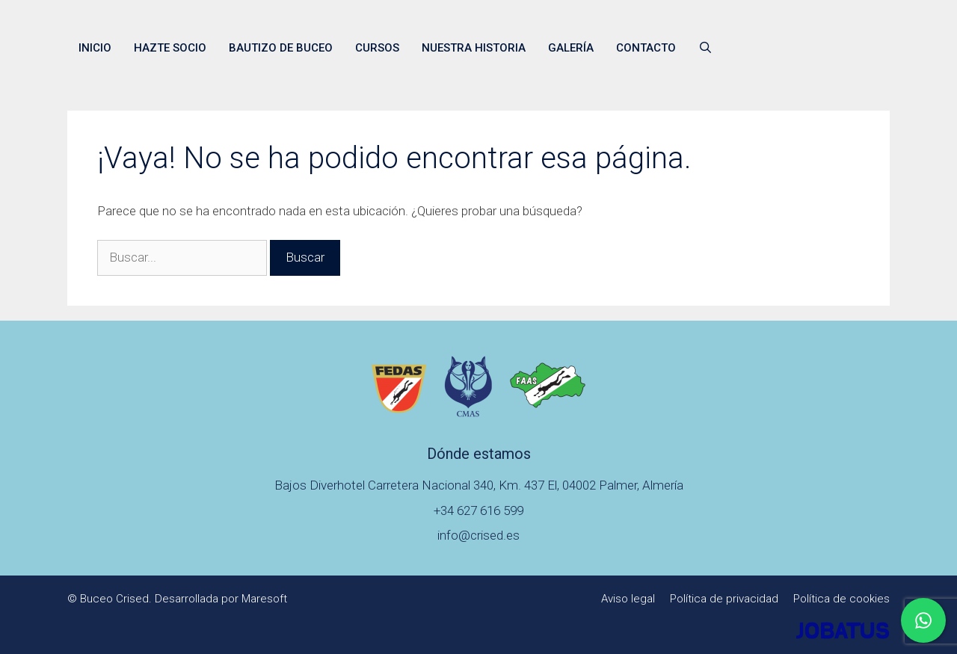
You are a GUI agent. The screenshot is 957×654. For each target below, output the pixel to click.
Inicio (95, 48)
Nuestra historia (474, 48)
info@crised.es (478, 535)
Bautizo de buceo (281, 48)
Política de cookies (841, 598)
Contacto (646, 48)
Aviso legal (628, 598)
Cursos (377, 48)
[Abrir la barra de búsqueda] (705, 48)
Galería (571, 48)
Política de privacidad (724, 598)
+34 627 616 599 (478, 510)
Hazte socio (170, 48)
